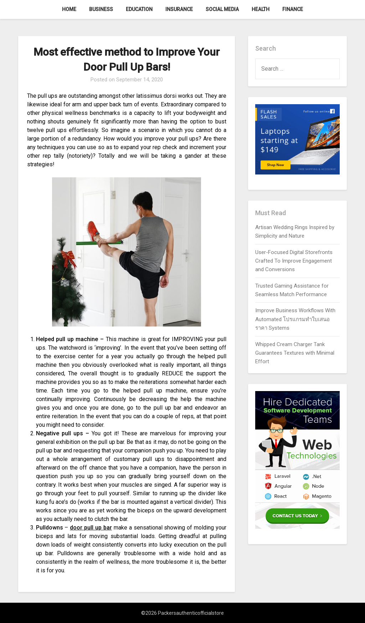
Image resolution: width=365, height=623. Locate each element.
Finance (292, 9)
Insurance (179, 9)
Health (260, 9)
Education (139, 9)
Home (69, 9)
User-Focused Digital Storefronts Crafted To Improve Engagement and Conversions (294, 261)
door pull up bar (91, 527)
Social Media (222, 9)
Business (101, 9)
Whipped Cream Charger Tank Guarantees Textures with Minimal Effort (294, 353)
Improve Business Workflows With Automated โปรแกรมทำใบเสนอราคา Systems (295, 319)
